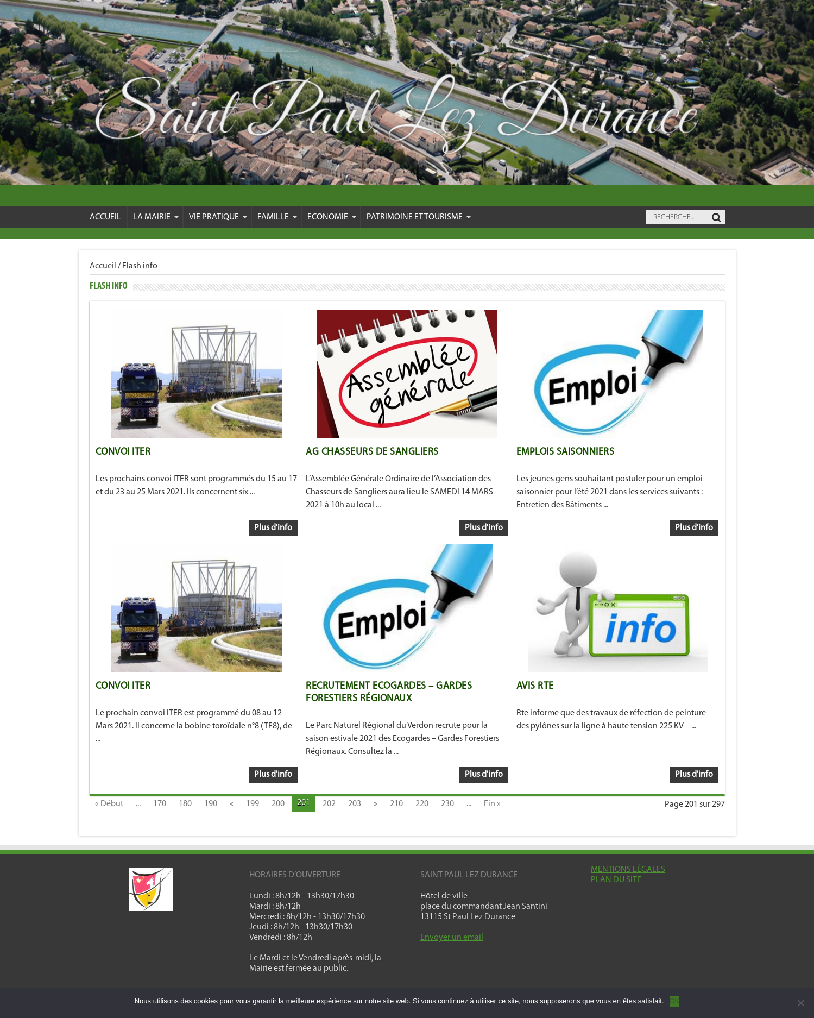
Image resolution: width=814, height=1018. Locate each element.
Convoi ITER (123, 452)
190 (210, 804)
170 (159, 804)
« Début (109, 804)
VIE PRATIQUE (218, 217)
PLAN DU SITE (616, 880)
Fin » (492, 804)
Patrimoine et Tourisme (419, 217)
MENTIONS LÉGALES (628, 869)
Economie (331, 217)
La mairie (156, 217)
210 (396, 804)
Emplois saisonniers (565, 452)
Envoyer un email (451, 937)
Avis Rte (535, 686)
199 (252, 804)
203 (354, 804)
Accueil (105, 217)
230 (447, 804)
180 (185, 804)
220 (421, 804)
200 (278, 804)
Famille (277, 217)
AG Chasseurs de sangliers (372, 452)
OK (675, 1001)
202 (329, 804)
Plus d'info (273, 528)
